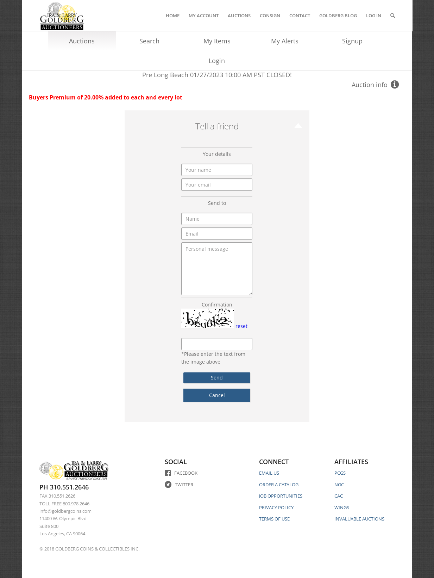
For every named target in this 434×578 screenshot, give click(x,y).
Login (217, 60)
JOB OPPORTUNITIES (280, 496)
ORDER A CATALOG (278, 484)
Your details (217, 154)
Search (149, 41)
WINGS (341, 507)
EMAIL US (269, 473)
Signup (352, 41)
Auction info (370, 84)
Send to (217, 203)
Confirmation (217, 304)
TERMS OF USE (274, 519)
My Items (217, 41)
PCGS (340, 473)
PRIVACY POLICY (276, 507)
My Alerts (284, 41)
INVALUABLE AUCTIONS (359, 519)
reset (241, 326)
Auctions (82, 41)
